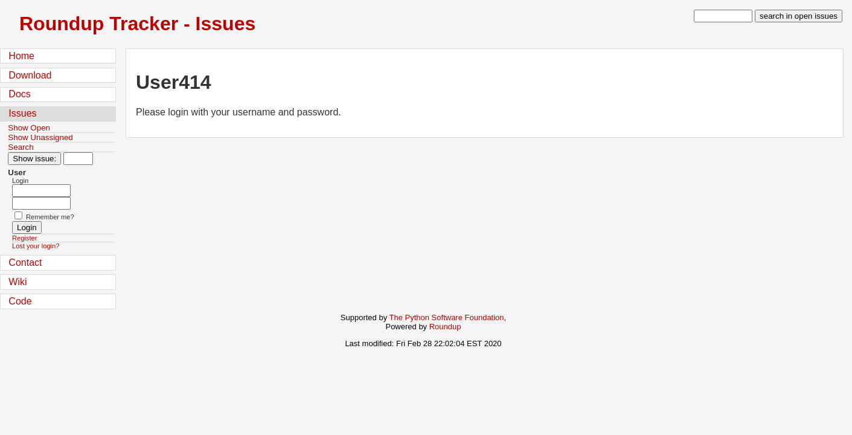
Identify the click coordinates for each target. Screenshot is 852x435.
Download (29, 75)
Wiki (17, 282)
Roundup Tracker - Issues (137, 23)
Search (20, 147)
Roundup (445, 326)
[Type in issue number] (78, 158)
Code (19, 301)
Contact (25, 262)
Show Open (29, 127)
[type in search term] (723, 16)
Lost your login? (35, 246)
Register (24, 238)
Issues (22, 113)
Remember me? (50, 217)
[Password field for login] (41, 203)
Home (21, 56)
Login (20, 180)
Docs (19, 94)
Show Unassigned (40, 137)
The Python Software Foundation (446, 317)
